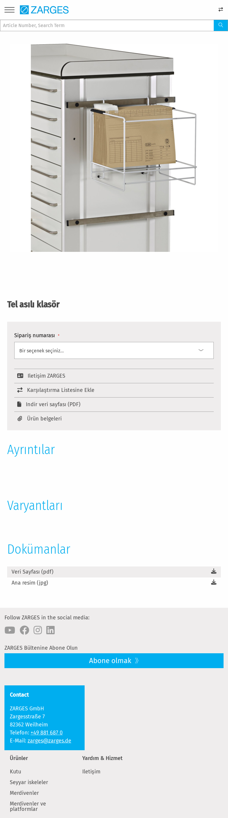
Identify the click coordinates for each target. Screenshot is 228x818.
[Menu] (9, 11)
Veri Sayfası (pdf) (32, 572)
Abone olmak (111, 661)
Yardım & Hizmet (102, 758)
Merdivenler (24, 793)
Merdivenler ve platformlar (28, 806)
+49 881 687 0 (47, 732)
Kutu (15, 771)
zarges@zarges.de (49, 740)
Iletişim (91, 771)
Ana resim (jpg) (30, 583)
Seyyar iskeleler (29, 782)
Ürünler (19, 758)
